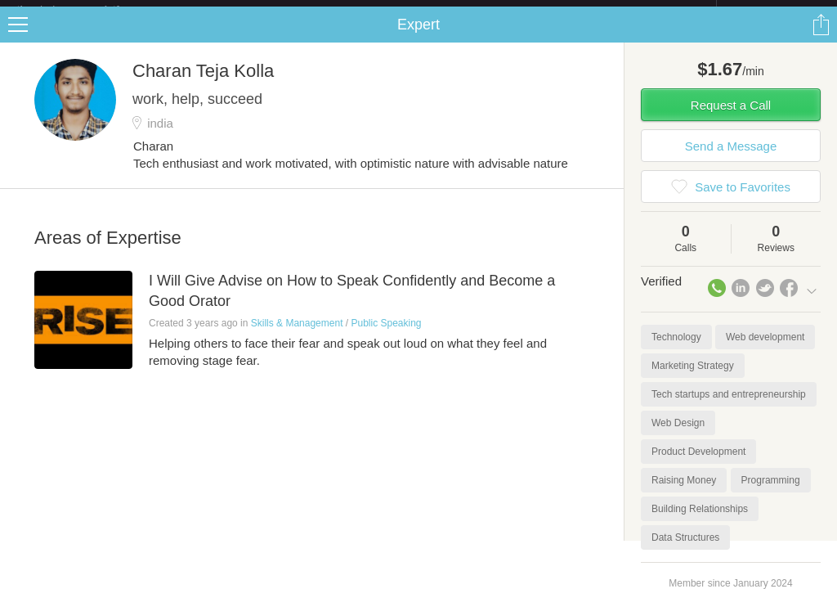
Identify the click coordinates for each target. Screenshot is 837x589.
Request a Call (731, 118)
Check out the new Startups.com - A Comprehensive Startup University (539, 10)
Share (820, 38)
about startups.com (774, 10)
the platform (85, 9)
